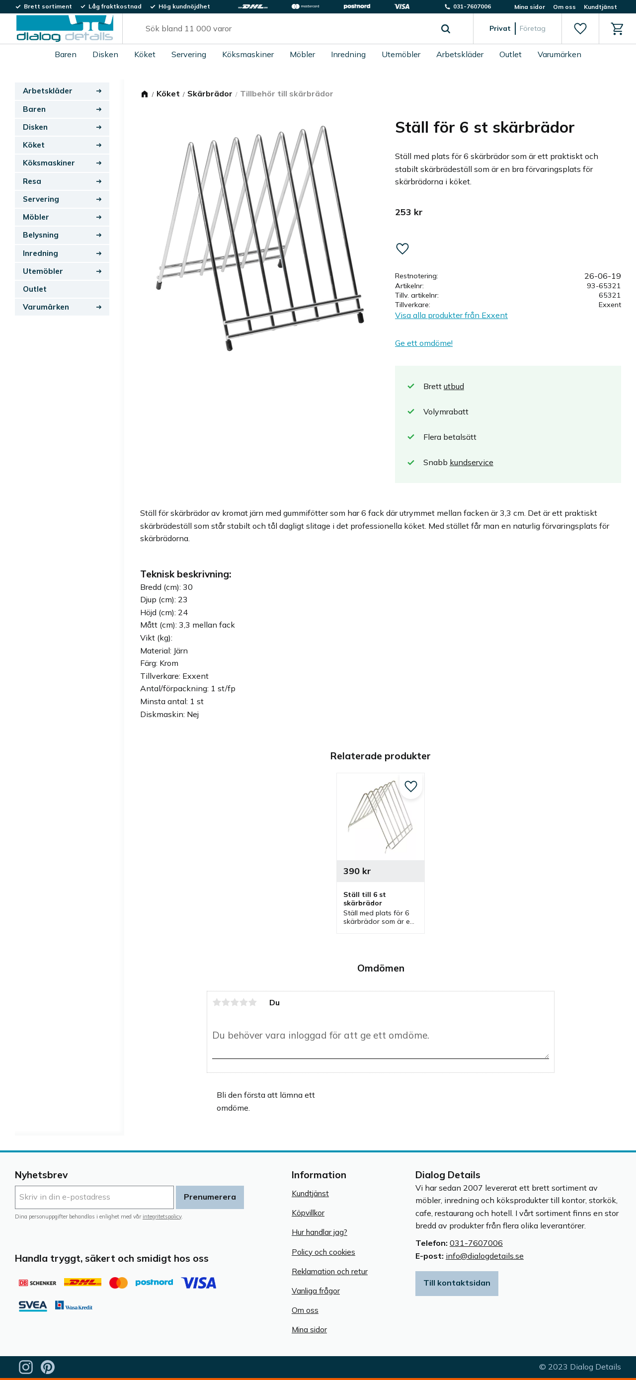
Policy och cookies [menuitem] (323, 1252)
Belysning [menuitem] (41, 235)
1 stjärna (216, 1002)
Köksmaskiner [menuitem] (248, 54)
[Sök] (445, 28)
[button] (580, 28)
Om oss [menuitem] (564, 6)
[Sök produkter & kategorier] (286, 28)
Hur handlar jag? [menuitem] (319, 1232)
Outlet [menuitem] (510, 54)
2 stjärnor (225, 1002)
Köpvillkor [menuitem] (308, 1213)
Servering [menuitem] (188, 54)
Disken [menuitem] (105, 54)
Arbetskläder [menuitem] (459, 54)
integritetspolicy (162, 1216)
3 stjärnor (234, 1002)
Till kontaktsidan (456, 1283)
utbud (454, 386)
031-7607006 (476, 1243)
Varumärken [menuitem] (559, 54)
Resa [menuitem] (32, 181)
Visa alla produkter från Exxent (451, 315)
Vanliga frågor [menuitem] (316, 1291)
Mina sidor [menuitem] (529, 6)
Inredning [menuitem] (348, 54)
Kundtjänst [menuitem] (600, 6)
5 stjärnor (252, 1002)
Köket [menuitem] (145, 54)
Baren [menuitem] (66, 54)
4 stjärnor (243, 1002)
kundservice (471, 462)
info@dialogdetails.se (485, 1256)
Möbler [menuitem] (302, 54)
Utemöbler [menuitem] (401, 54)
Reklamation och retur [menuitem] (330, 1271)
